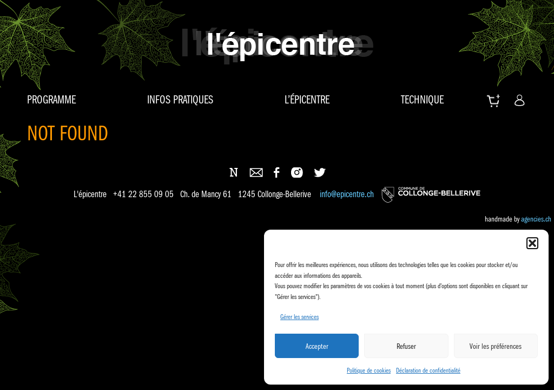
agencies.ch (536, 219)
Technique (422, 100)
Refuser (406, 346)
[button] (532, 243)
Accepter (317, 346)
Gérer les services (299, 317)
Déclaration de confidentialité (428, 370)
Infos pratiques (180, 100)
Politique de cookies (369, 370)
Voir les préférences (496, 346)
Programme (51, 100)
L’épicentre (307, 100)
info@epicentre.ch (347, 194)
